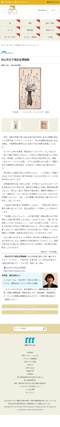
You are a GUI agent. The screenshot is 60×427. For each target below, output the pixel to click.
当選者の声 (30, 371)
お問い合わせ (30, 368)
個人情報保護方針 (30, 380)
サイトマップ (30, 392)
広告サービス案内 (30, 362)
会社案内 (30, 352)
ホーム (3, 45)
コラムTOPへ (30, 312)
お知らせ (30, 365)
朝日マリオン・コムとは (30, 355)
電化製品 (33, 29)
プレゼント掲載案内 (30, 359)
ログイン (53, 10)
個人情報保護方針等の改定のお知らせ (30, 377)
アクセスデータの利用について (30, 386)
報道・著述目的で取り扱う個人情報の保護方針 (30, 383)
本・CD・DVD (12, 36)
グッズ (14, 29)
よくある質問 (30, 389)
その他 (54, 36)
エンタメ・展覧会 (32, 36)
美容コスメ (53, 29)
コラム (11, 45)
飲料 (34, 22)
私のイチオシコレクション (26, 45)
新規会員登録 (42, 10)
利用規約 (30, 374)
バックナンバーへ (30, 306)
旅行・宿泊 (53, 22)
